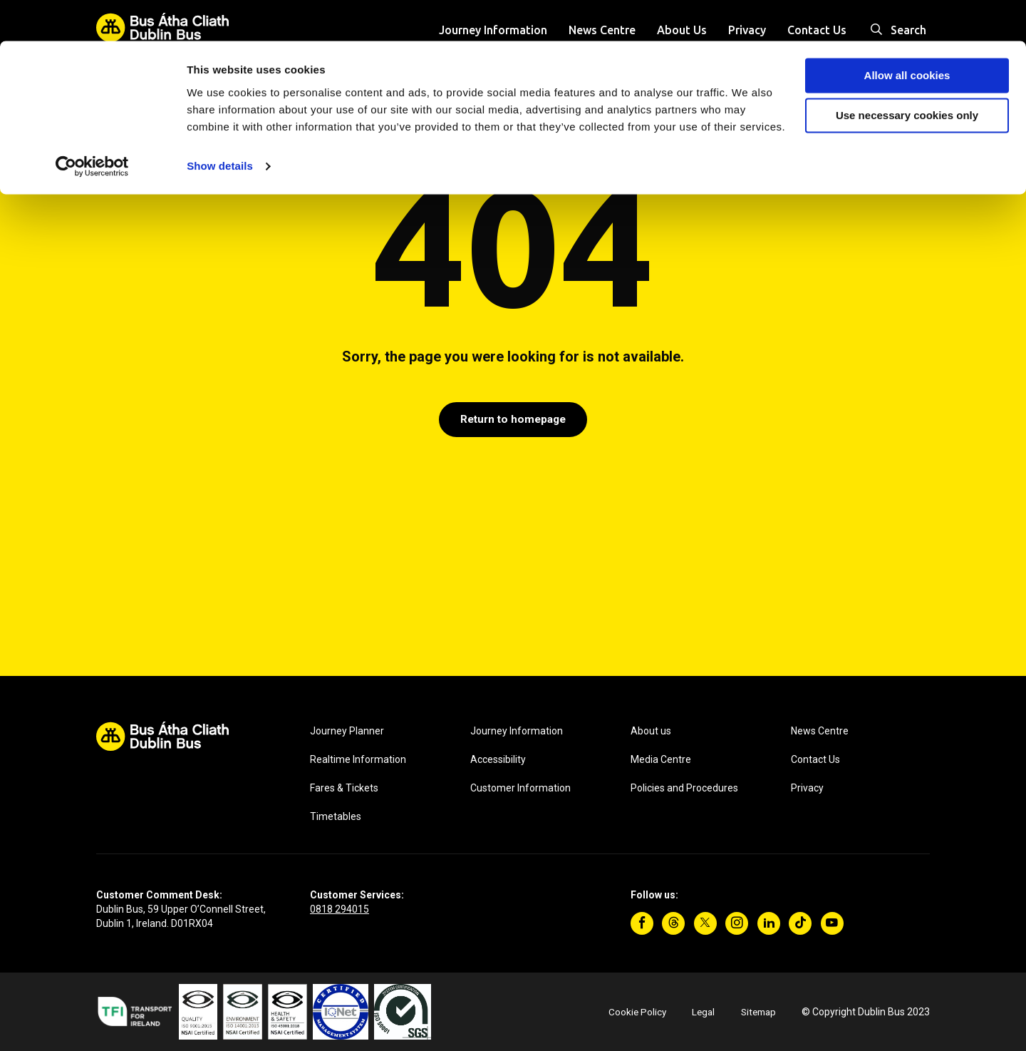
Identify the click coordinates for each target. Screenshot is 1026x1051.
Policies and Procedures (684, 788)
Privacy (807, 788)
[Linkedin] (768, 923)
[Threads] (673, 923)
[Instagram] (736, 923)
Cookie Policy (631, 1011)
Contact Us (815, 759)
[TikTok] (800, 923)
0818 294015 (339, 909)
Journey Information (516, 731)
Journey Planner (347, 731)
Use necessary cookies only (907, 75)
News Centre (820, 731)
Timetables (335, 816)
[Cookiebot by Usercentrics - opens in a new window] (92, 125)
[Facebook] (642, 923)
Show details (220, 125)
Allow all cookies (907, 35)
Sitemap (756, 1011)
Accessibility (498, 759)
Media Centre (661, 759)
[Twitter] (705, 923)
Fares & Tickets (344, 788)
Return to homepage (513, 420)
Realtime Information (358, 759)
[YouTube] (832, 923)
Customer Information (520, 788)
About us (651, 731)
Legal (699, 1011)
